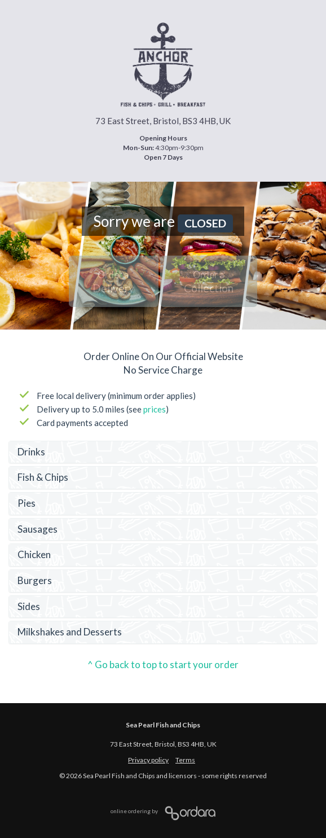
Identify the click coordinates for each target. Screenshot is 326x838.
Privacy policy (148, 760)
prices (154, 409)
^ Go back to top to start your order (163, 664)
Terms (185, 760)
